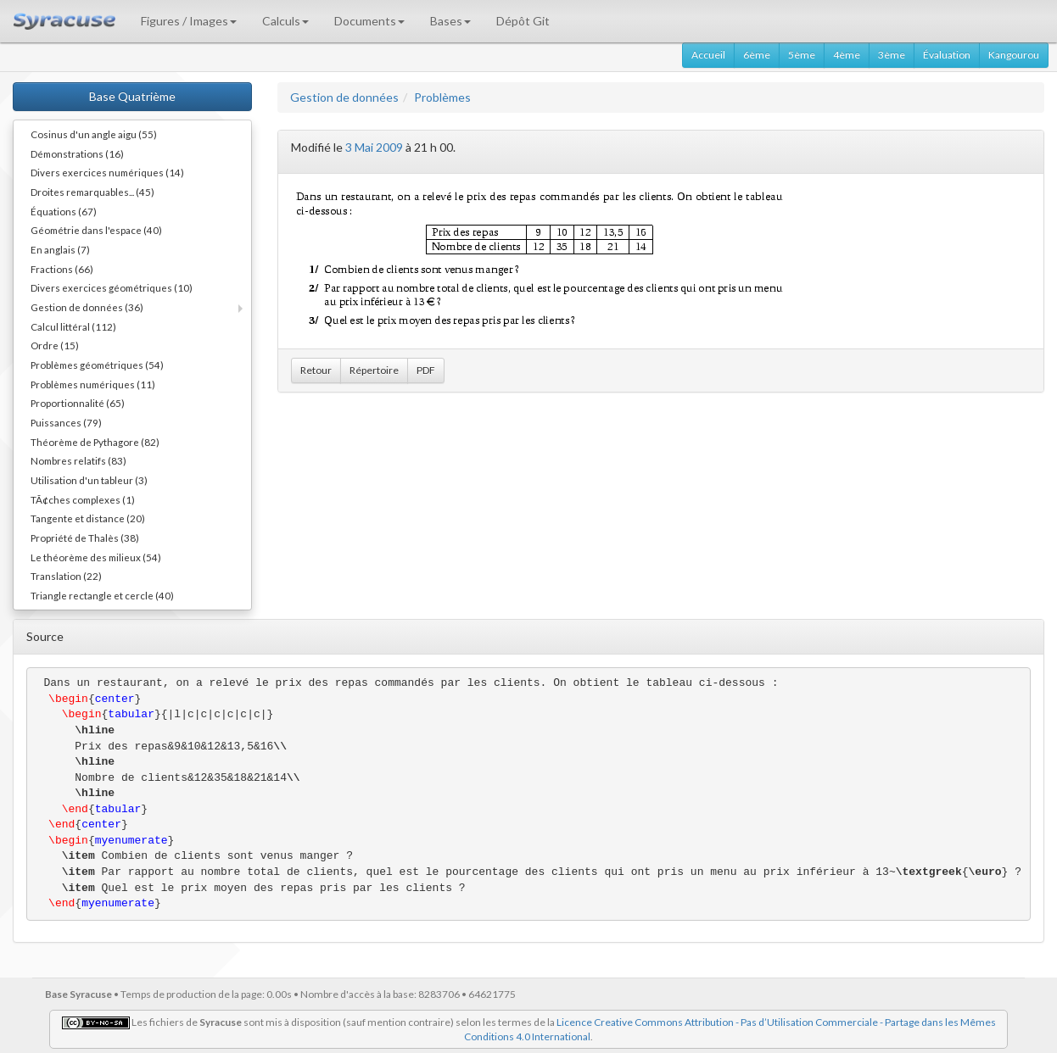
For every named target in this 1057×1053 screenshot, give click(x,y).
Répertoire (374, 370)
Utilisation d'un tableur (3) (89, 480)
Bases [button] (450, 21)
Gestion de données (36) (87, 307)
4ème (846, 54)
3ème (891, 54)
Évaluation (946, 54)
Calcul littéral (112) (73, 326)
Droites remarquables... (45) (92, 192)
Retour (316, 370)
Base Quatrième (132, 96)
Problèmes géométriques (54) (97, 364)
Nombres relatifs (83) (78, 460)
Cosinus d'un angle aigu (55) (94, 134)
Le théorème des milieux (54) (96, 557)
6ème (756, 54)
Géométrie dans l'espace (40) (96, 230)
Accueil (708, 54)
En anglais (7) (60, 249)
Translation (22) (66, 576)
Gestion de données (344, 97)
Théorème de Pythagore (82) (95, 442)
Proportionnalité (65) (78, 403)
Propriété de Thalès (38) (85, 537)
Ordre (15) (55, 345)
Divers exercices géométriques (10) (112, 287)
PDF (426, 370)
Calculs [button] (285, 21)
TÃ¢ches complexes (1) (83, 499)
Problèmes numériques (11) (93, 384)
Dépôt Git (523, 21)
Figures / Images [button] (189, 21)
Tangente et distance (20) (88, 518)
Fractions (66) (62, 269)
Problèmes (442, 97)
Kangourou (1013, 54)
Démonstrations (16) (77, 153)
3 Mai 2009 (374, 147)
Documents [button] (369, 21)
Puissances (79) (66, 422)
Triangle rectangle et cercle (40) (102, 595)
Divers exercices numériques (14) (107, 172)
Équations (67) (64, 211)
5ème (801, 54)
